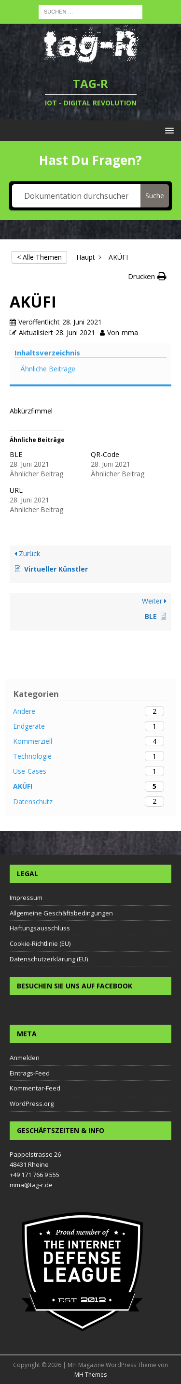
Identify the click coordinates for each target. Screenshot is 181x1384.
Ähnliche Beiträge (47, 368)
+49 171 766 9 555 (34, 1174)
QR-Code (105, 454)
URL (16, 490)
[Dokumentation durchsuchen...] (76, 195)
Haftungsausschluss (40, 928)
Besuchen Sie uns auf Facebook (74, 985)
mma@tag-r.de (31, 1184)
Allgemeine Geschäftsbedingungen (61, 913)
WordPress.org (32, 1103)
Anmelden (25, 1057)
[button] (147, 276)
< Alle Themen (39, 257)
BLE (16, 454)
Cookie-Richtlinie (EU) (40, 943)
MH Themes (90, 1374)
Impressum (26, 897)
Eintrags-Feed (30, 1073)
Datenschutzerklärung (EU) (49, 959)
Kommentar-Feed (35, 1088)
